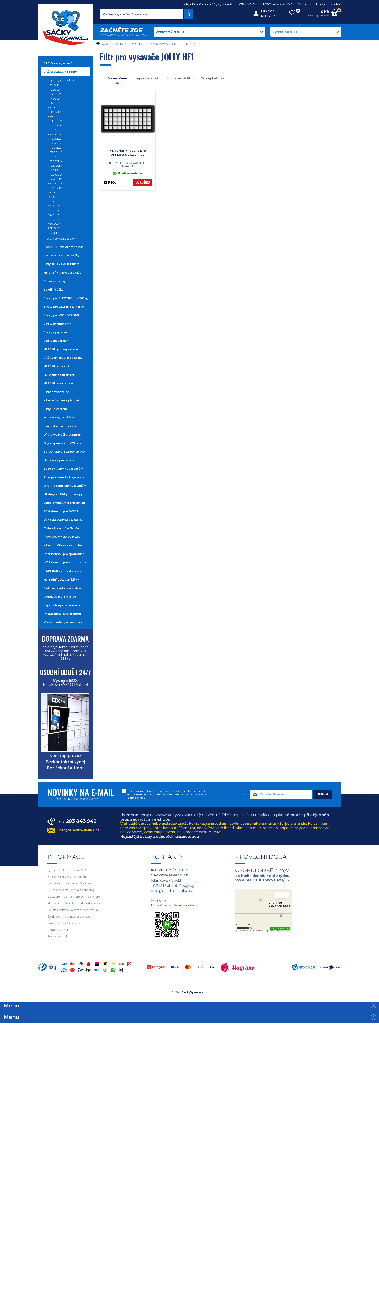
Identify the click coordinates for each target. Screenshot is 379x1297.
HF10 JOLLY (55, 120)
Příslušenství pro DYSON (61, 511)
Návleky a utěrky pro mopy (63, 494)
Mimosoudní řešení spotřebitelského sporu (75, 903)
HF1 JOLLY (54, 85)
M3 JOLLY (54, 201)
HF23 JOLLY (55, 170)
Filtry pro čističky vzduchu (63, 545)
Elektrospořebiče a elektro (63, 588)
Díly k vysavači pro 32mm (62, 434)
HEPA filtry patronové (59, 375)
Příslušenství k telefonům (62, 613)
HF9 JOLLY (54, 116)
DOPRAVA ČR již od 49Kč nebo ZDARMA (265, 4)
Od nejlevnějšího (180, 78)
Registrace (270, 16)
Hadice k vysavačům (59, 460)
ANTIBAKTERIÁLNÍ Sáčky (62, 255)
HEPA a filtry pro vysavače (62, 272)
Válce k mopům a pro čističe (64, 503)
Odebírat (322, 794)
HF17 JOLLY (54, 147)
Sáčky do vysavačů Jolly (60, 238)
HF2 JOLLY (54, 89)
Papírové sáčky (55, 281)
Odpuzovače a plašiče (60, 596)
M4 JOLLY (54, 205)
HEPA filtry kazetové (58, 383)
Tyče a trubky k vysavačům (64, 468)
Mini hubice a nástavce (60, 426)
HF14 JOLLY (55, 134)
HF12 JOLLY (54, 125)
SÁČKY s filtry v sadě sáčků (63, 358)
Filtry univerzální (56, 409)
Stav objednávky (58, 936)
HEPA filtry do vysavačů (61, 349)
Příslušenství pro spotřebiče (64, 554)
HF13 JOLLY (55, 129)
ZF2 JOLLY (54, 232)
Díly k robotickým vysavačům (65, 485)
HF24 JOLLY (55, 174)
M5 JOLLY (54, 210)
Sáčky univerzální (56, 340)
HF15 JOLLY (54, 138)
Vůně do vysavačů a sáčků (63, 520)
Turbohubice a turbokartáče (64, 451)
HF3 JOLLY (54, 94)
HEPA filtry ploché (57, 366)
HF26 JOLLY (55, 183)
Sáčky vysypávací (56, 332)
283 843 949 (78, 821)
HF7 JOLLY (54, 107)
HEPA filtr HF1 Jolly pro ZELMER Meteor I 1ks (127, 153)
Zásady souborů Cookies (63, 923)
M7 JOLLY (54, 219)
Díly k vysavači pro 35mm (62, 443)
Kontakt (336, 4)
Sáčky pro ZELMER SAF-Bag (64, 306)
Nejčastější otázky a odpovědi (66, 876)
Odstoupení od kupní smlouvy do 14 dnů (74, 896)
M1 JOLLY (53, 192)
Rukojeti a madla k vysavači (64, 477)
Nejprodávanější (147, 78)
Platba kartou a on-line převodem (69, 883)
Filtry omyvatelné (56, 392)
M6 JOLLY (54, 214)
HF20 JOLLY (55, 161)
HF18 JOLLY (55, 152)
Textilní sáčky (54, 289)
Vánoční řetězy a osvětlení (63, 622)
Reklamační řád (57, 930)
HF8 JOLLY (54, 112)
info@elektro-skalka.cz (79, 830)
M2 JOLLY (54, 196)
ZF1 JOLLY (54, 228)
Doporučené (117, 78)
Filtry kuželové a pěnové (61, 400)
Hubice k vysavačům (59, 417)
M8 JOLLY (54, 223)
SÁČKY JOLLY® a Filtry (60, 72)
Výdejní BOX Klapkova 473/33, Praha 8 (207, 4)
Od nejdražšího (212, 78)
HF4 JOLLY (54, 98)
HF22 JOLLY (55, 165)
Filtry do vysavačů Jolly (60, 80)
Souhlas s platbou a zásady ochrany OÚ (73, 910)
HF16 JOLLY (55, 143)
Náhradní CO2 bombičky (61, 579)
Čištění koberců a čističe (61, 528)
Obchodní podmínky (311, 4)
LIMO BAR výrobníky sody (62, 571)
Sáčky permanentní (58, 323)
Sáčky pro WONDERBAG (61, 315)
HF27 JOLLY (55, 188)
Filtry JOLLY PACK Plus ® (62, 264)
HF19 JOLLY (55, 156)
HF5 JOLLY (54, 102)
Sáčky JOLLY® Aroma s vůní (64, 247)
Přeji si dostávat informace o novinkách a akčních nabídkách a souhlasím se (167, 794)
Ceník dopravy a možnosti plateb (68, 916)
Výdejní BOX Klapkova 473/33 (66, 870)
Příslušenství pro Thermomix (65, 562)
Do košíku (142, 182)
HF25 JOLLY (55, 178)
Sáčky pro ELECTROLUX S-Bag (66, 298)
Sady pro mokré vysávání (62, 537)
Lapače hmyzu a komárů (62, 605)
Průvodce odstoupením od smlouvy (71, 890)
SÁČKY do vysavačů (58, 63)
